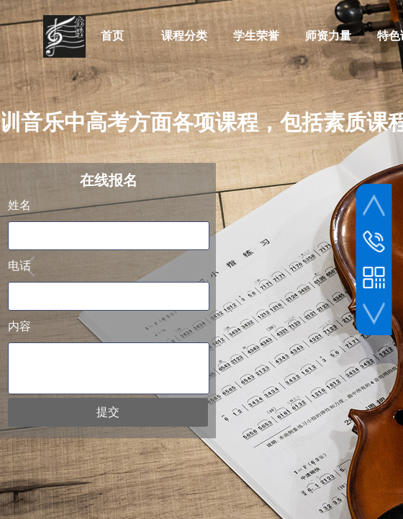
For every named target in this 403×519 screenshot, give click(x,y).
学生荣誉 (256, 36)
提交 (107, 412)
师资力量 (328, 36)
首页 (112, 36)
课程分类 (184, 36)
